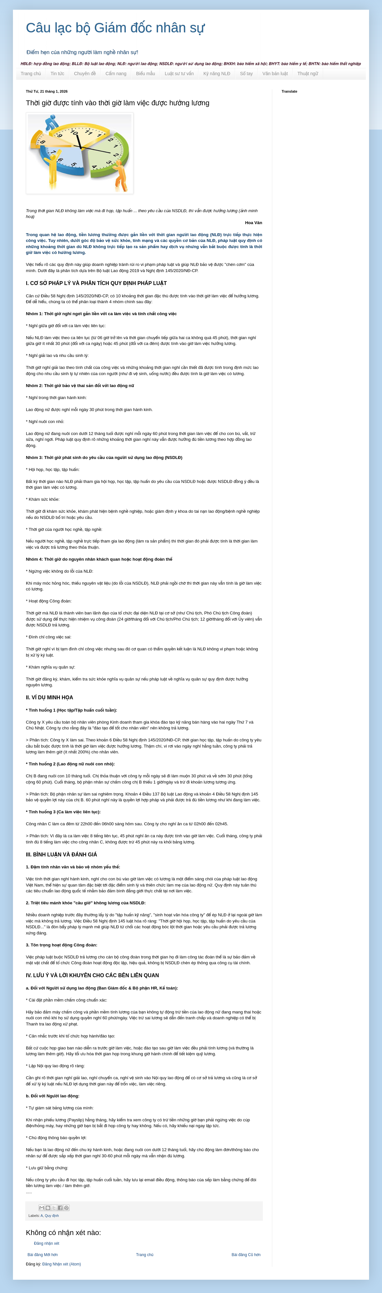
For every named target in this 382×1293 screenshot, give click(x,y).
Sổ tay (246, 73)
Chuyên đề (85, 73)
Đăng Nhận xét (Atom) (61, 1264)
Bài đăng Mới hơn (43, 1255)
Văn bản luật (275, 73)
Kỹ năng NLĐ (216, 73)
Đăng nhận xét (46, 1243)
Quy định (52, 1216)
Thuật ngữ (308, 73)
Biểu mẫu (145, 73)
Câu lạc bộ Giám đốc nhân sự (115, 27)
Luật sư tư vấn (179, 73)
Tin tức (57, 73)
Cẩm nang (116, 73)
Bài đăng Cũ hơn (246, 1255)
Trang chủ (31, 73)
